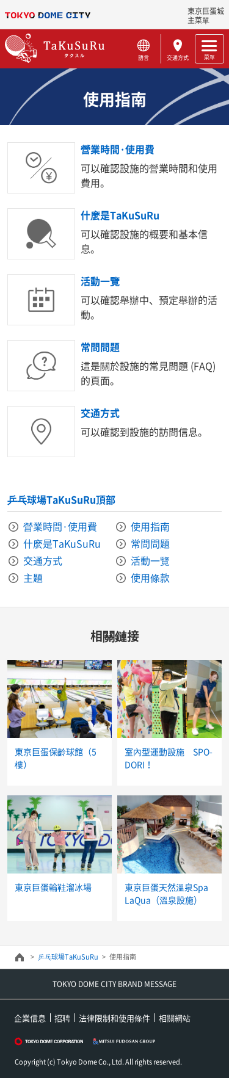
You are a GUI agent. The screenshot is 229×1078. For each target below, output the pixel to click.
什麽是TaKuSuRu (120, 215)
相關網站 (175, 1018)
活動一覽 (100, 280)
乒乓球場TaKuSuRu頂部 (61, 499)
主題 (33, 577)
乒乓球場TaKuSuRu (68, 957)
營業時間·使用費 (117, 149)
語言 (143, 57)
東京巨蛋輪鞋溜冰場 (53, 887)
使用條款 (150, 577)
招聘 (62, 1018)
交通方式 (178, 57)
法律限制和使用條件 (114, 1018)
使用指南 (150, 526)
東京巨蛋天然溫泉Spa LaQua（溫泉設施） (166, 893)
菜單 (209, 56)
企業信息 (30, 1018)
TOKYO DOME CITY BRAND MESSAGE (114, 984)
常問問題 (100, 346)
